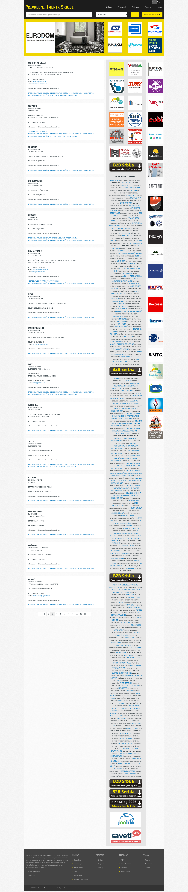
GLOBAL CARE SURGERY (122, 645)
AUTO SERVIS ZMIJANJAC (120, 553)
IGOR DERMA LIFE (36, 328)
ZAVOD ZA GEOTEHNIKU (122, 673)
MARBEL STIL (130, 638)
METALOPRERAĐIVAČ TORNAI (130, 253)
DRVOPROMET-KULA (126, 546)
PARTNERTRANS (126, 683)
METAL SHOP (135, 198)
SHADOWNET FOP (133, 658)
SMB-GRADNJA (135, 205)
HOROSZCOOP (135, 625)
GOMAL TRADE (35, 251)
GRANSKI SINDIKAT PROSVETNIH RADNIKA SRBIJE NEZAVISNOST (126, 480)
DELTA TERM (127, 273)
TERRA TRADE (127, 183)
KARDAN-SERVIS (117, 558)
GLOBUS (32, 215)
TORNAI (138, 256)
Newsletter (78, 875)
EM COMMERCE (124, 233)
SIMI (113, 698)
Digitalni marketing (81, 879)
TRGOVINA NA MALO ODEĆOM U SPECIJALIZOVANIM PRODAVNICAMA (52, 95)
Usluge (109, 7)
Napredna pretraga (152, 14)
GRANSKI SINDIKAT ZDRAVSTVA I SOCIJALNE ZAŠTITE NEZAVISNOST (126, 488)
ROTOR (139, 241)
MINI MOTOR (134, 284)
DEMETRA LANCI (130, 774)
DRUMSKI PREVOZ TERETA (37, 132)
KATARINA (33, 477)
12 (81, 614)
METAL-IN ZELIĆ (121, 326)
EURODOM (128, 336)
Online (100, 860)
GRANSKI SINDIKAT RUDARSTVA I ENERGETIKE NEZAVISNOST (126, 423)
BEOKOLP (115, 299)
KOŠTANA (32, 545)
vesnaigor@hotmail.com (40, 344)
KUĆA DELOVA (136, 508)
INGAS (116, 378)
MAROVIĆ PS (127, 236)
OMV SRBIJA (115, 180)
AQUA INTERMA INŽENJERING (122, 344)
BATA (119, 680)
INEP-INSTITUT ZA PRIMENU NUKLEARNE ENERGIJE (126, 538)
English (159, 2)
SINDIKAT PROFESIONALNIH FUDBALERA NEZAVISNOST (124, 445)
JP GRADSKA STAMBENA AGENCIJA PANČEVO (124, 533)
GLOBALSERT (118, 316)
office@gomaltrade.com (40, 269)
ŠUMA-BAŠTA (133, 500)
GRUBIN (129, 526)
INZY (30, 364)
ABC (122, 860)
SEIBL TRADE (115, 213)
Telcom (148, 7)
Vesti (76, 871)
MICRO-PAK (129, 568)
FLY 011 (139, 610)
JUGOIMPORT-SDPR (127, 771)
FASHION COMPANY (37, 63)
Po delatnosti (126, 864)
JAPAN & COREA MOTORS (122, 228)
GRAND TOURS (126, 203)
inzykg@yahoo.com (39, 383)
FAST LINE (32, 106)
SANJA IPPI (122, 306)
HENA (30, 294)
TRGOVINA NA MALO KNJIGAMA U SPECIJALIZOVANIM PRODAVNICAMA (52, 238)
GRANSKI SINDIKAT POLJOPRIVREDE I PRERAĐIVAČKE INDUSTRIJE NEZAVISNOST (126, 415)
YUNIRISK (129, 691)
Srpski (154, 2)
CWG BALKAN (116, 342)
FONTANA (32, 147)
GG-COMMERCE (35, 181)
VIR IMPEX (116, 543)
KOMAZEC (122, 324)
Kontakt (147, 868)
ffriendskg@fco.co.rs (39, 81)
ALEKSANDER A (136, 243)
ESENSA (120, 701)
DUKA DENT (118, 769)
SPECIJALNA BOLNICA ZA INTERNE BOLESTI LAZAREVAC (125, 385)
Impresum (31, 875)
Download (148, 864)
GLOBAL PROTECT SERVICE (130, 357)
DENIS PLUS (130, 195)
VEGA (121, 602)
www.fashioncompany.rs (39, 84)
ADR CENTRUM (133, 685)
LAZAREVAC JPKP (126, 391)
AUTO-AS (133, 190)
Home (159, 7)
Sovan (79, 888)
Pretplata (77, 860)
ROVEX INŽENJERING (131, 528)
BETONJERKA (119, 630)
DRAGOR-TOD (134, 607)
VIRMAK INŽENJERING (120, 349)
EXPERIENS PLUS (118, 301)
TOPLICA (113, 334)
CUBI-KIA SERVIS (125, 733)
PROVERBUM (130, 605)
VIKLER (113, 241)
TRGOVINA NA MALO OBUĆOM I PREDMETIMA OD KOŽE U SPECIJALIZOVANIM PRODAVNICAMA (61, 93)
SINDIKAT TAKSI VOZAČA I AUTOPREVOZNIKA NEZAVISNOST (125, 458)
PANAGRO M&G (134, 597)
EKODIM (138, 393)
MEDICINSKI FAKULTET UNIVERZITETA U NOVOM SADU (126, 708)
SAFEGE (121, 304)
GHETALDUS (122, 718)
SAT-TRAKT (127, 655)
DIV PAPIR (121, 261)
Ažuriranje (78, 864)
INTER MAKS (116, 643)
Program (101, 864)
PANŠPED (130, 595)
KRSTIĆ (31, 579)
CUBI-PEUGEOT (132, 728)
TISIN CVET (121, 251)
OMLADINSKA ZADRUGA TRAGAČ (128, 311)
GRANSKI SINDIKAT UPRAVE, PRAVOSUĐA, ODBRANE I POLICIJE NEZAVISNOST (126, 430)
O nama (147, 860)
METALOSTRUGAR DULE (121, 663)
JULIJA (31, 441)
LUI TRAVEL (127, 381)
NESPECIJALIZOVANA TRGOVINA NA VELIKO (43, 281)
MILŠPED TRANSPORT (129, 516)
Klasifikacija (125, 871)
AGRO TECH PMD (135, 648)
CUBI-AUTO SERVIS (125, 743)
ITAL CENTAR (121, 321)
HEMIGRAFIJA (123, 688)
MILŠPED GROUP (117, 513)
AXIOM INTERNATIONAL (132, 276)
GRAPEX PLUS (121, 309)
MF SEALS (123, 319)
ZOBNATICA (132, 263)
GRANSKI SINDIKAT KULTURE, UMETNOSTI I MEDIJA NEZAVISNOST (126, 495)
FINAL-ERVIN (121, 653)
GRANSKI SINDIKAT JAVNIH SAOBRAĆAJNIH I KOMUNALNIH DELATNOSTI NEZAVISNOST (126, 473)
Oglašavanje (78, 868)
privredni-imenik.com (47, 888)
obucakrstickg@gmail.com (41, 596)
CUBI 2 (130, 721)
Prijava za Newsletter (142, 2)
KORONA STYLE (35, 511)
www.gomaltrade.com (38, 272)
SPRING (113, 713)
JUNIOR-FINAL (125, 622)
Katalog (100, 868)
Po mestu (124, 868)
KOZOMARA (115, 551)
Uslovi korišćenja (34, 872)
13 (85, 614)
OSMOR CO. (127, 185)
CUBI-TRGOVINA (125, 738)
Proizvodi (122, 7)
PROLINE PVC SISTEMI (131, 188)
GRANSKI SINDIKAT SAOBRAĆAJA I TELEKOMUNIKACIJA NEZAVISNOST (126, 465)
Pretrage (135, 7)
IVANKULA (33, 405)
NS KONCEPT (120, 703)
